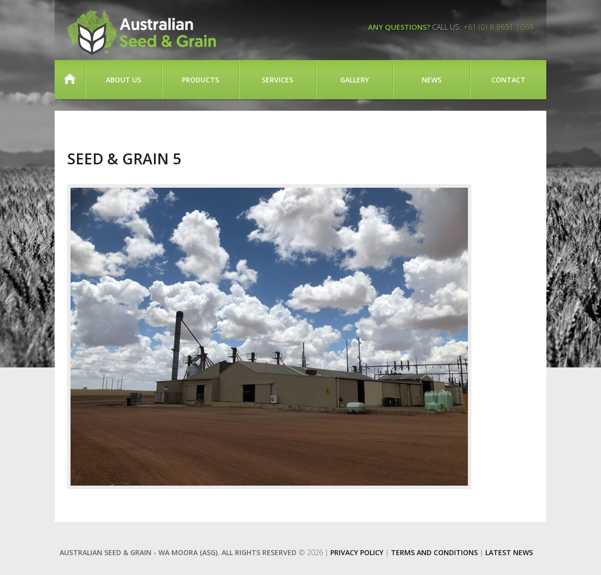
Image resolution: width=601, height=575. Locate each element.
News (432, 79)
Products (200, 79)
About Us (123, 79)
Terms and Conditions (434, 552)
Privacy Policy (356, 552)
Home (69, 79)
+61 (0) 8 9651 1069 (498, 27)
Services (277, 79)
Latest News (509, 552)
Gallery (354, 79)
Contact (508, 79)
